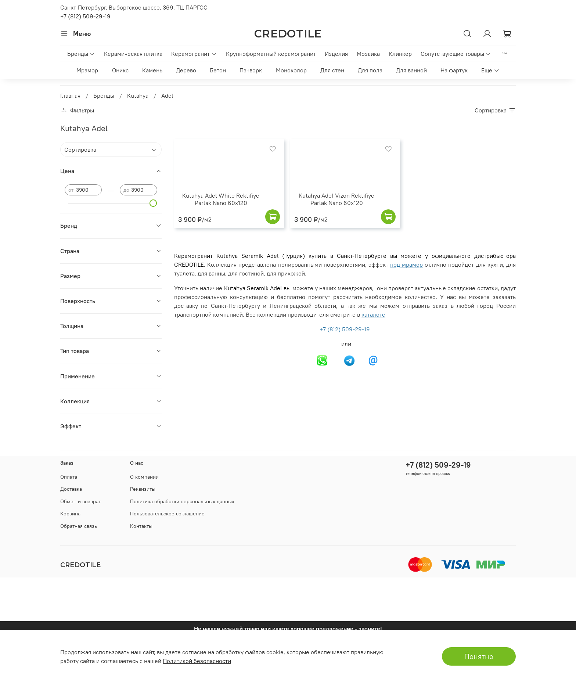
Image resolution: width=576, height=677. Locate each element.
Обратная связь (78, 526)
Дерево (186, 70)
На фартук (454, 70)
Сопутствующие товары (456, 53)
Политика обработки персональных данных (182, 501)
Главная (70, 95)
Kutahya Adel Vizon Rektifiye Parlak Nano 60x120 (336, 199)
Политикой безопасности (197, 661)
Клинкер (400, 53)
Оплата (68, 476)
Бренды (81, 53)
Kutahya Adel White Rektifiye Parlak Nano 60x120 (220, 199)
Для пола (370, 70)
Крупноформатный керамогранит (271, 53)
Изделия (336, 53)
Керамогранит (194, 53)
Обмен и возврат (80, 501)
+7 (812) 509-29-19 (85, 16)
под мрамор (406, 264)
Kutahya (137, 95)
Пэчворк (251, 70)
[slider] (153, 203)
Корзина (70, 513)
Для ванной (411, 70)
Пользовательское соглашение (167, 513)
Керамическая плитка (133, 53)
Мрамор (87, 70)
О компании (144, 476)
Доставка (71, 489)
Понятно (478, 656)
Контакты (141, 526)
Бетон (218, 70)
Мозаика (368, 53)
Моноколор (291, 70)
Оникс (120, 70)
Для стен (332, 70)
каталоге (373, 314)
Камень (152, 70)
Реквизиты (142, 489)
